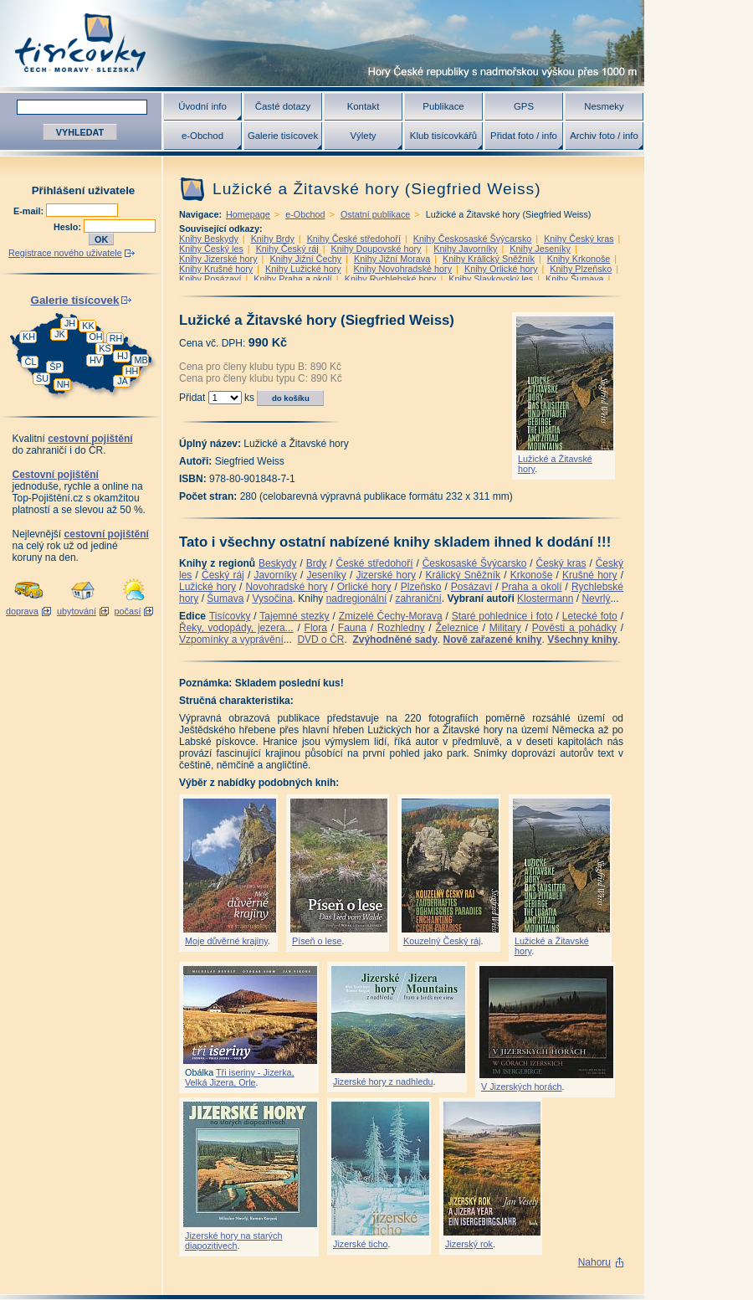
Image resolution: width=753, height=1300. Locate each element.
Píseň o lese (316, 941)
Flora (316, 628)
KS (104, 348)
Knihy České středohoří (354, 239)
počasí (128, 611)
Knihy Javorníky (465, 249)
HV (96, 360)
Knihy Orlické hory (501, 269)
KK (88, 326)
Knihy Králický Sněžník (489, 259)
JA (122, 381)
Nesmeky (603, 106)
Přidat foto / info (523, 136)
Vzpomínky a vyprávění (231, 639)
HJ (122, 356)
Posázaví (471, 587)
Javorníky (275, 575)
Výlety (363, 136)
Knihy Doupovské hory (375, 249)
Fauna (352, 628)
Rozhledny (401, 628)
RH (116, 338)
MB (140, 360)
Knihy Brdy (273, 239)
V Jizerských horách (521, 1087)
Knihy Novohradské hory (402, 269)
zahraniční (418, 598)
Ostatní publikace (375, 214)
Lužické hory (207, 587)
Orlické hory (364, 587)
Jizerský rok (469, 1244)
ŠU (42, 378)
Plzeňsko (421, 587)
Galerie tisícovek (283, 136)
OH (95, 336)
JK (59, 334)
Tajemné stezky (294, 616)
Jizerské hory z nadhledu (383, 1081)
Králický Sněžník (463, 575)
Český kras (561, 563)
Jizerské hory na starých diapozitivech (233, 1241)
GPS (524, 106)
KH (29, 336)
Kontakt (363, 106)
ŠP (55, 367)
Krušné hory (589, 575)
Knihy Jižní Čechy (305, 259)
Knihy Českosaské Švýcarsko (472, 239)
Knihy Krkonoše (579, 259)
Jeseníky (326, 575)
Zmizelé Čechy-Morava (391, 616)
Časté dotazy (282, 106)
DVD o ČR (320, 639)
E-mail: (29, 211)
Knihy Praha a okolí (293, 279)
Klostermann (545, 598)
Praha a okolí (532, 587)
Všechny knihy (582, 639)
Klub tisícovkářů (443, 136)
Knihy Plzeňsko (581, 269)
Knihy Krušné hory (216, 269)
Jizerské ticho (360, 1244)
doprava (22, 611)
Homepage (248, 214)
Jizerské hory (386, 575)
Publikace (443, 106)
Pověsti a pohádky (574, 628)
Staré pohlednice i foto (502, 616)
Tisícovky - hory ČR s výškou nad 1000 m (322, 43)
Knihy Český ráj (287, 249)
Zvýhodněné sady (394, 639)
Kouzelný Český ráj (441, 941)
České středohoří (374, 563)
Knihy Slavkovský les (490, 279)
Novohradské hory (286, 587)
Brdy (316, 563)
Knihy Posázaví (210, 279)
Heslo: (69, 227)
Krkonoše (531, 575)
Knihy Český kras (578, 239)
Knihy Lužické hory (303, 269)
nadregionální (356, 598)
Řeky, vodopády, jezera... (236, 628)
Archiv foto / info (604, 136)
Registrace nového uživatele (65, 253)
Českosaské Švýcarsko (475, 563)
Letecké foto (589, 616)
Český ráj (223, 575)
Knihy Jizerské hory (218, 259)
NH (63, 384)
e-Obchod (202, 136)
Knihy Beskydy (208, 239)
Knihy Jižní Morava (392, 259)
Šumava (225, 598)
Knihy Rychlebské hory (391, 279)
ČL (31, 362)
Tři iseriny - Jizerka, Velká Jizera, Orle (240, 1077)
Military (505, 628)
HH (132, 371)
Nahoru (594, 1262)
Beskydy (277, 563)
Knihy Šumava (575, 279)
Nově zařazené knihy (492, 639)
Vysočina (272, 598)
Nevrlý (595, 598)
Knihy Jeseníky (540, 249)
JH (69, 323)
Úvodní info (202, 106)
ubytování (76, 611)
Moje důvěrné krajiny (226, 941)
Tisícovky (230, 616)
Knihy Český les (211, 249)
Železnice (457, 628)
